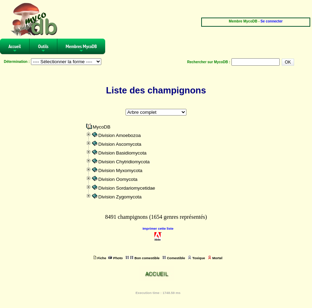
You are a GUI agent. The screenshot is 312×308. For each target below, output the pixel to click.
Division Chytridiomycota (124, 161)
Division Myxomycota (120, 170)
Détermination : (17, 62)
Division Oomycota (118, 179)
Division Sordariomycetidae (126, 188)
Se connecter (272, 21)
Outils (43, 48)
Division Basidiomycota (122, 153)
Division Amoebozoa (119, 135)
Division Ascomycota (119, 144)
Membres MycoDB (81, 48)
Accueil (14, 48)
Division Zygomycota (120, 196)
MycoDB (101, 127)
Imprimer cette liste (157, 228)
